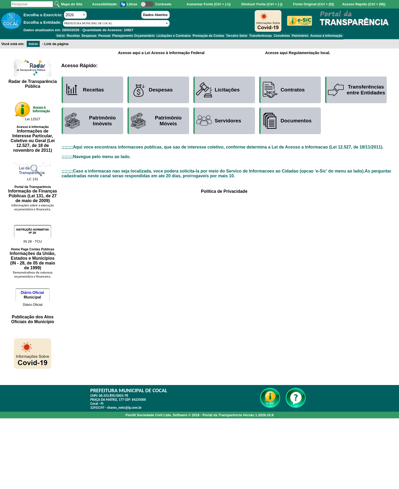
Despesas (77, 36)
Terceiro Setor (242, 36)
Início (42, 36)
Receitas (58, 36)
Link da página (56, 46)
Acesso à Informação (345, 36)
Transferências (269, 36)
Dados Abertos (155, 15)
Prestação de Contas (210, 36)
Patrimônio (315, 36)
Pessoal (96, 36)
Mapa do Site (71, 4)
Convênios (293, 36)
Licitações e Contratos (172, 36)
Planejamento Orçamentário (128, 36)
